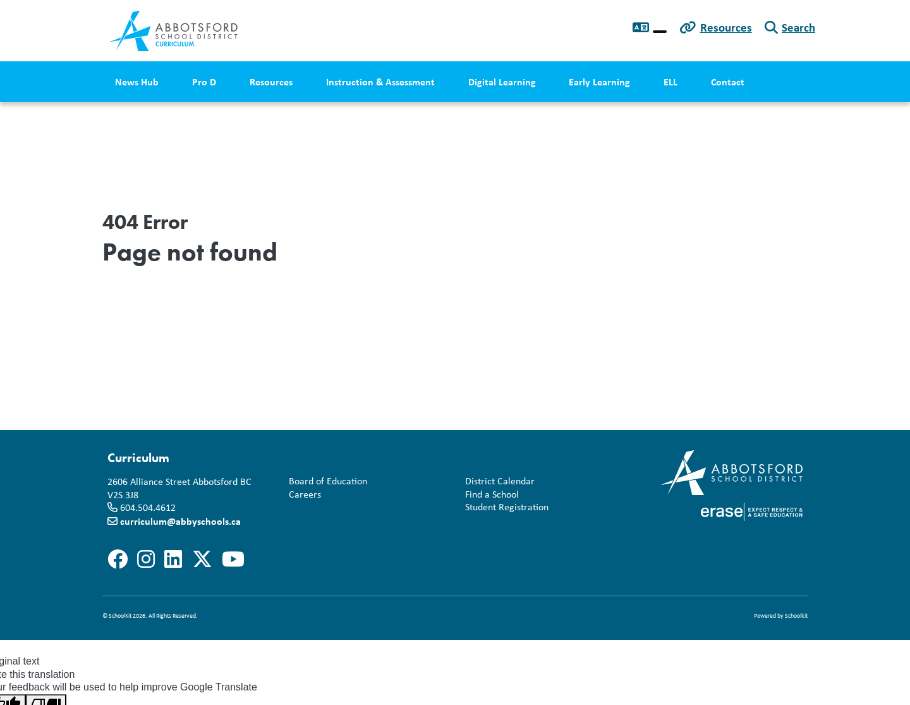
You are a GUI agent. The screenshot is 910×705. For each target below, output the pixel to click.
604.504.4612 (148, 507)
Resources (726, 27)
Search (798, 27)
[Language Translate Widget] (660, 31)
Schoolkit (796, 615)
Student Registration (504, 507)
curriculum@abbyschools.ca (180, 521)
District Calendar (497, 481)
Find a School (489, 494)
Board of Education (325, 481)
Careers (302, 494)
